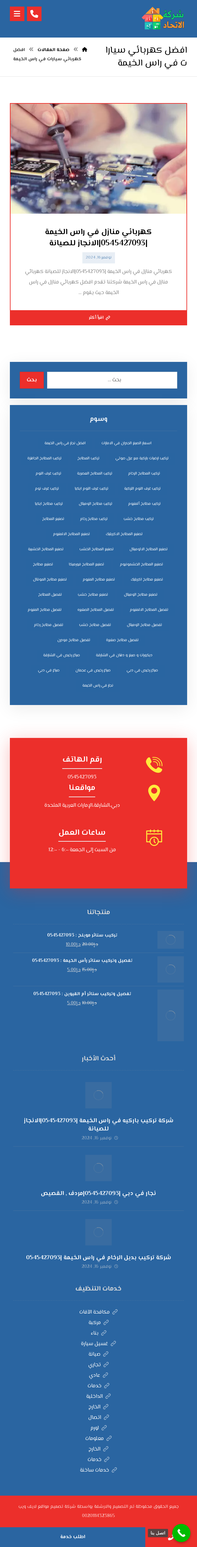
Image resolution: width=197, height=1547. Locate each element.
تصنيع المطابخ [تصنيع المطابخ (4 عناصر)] (53, 519)
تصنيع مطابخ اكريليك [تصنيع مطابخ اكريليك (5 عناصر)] (147, 580)
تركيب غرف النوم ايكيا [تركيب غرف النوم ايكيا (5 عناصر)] (91, 489)
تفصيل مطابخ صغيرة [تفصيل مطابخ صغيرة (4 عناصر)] (122, 640)
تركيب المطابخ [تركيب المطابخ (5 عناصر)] (88, 458)
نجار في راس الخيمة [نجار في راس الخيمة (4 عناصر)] (97, 686)
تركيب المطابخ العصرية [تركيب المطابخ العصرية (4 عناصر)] (94, 474)
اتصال (98, 1418)
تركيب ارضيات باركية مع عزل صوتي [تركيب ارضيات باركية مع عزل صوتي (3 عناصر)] (142, 458)
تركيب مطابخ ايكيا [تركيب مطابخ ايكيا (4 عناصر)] (49, 504)
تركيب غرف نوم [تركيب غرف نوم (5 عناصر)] (47, 489)
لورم (98, 1428)
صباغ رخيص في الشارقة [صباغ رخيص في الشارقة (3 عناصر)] (61, 655)
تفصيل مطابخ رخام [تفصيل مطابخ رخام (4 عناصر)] (48, 625)
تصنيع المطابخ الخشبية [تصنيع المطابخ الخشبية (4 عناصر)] (46, 549)
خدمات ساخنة (98, 1470)
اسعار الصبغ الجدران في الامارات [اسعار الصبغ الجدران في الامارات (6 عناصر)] (126, 443)
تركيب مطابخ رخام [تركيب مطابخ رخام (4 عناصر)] (94, 519)
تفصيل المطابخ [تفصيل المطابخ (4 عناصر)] (50, 595)
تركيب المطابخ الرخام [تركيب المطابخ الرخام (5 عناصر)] (144, 474)
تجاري (98, 1365)
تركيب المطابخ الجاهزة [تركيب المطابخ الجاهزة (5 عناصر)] (44, 458)
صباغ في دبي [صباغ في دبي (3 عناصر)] (49, 670)
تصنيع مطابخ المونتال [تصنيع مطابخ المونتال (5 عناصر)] (50, 580)
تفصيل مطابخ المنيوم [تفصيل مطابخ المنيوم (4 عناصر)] (45, 610)
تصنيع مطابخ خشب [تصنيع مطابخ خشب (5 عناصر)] (93, 595)
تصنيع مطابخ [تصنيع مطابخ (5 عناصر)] (43, 564)
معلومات (98, 1439)
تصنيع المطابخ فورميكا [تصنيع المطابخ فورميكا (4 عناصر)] (86, 564)
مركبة (99, 1323)
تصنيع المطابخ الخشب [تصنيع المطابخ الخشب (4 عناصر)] (96, 549)
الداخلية (98, 1397)
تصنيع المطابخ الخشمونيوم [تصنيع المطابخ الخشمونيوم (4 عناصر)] (141, 564)
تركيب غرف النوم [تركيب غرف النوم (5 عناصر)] (48, 474)
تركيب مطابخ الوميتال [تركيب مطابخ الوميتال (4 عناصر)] (95, 504)
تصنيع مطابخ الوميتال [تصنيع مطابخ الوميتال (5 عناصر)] (140, 595)
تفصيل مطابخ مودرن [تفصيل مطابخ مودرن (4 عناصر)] (73, 640)
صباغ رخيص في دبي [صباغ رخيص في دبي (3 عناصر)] (142, 670)
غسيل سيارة (98, 1344)
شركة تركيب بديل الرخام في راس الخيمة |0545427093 (98, 1257)
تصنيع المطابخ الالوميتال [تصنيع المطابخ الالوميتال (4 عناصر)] (148, 549)
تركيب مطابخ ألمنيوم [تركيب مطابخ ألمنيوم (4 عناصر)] (144, 504)
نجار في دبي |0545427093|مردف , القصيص (98, 1193)
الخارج (98, 1407)
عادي (98, 1375)
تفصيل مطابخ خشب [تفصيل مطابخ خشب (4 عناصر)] (95, 625)
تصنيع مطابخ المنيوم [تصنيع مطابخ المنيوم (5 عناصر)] (99, 580)
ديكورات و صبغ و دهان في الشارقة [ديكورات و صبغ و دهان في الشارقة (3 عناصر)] (124, 655)
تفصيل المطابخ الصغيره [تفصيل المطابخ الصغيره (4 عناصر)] (95, 610)
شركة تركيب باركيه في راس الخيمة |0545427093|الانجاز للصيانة (99, 1125)
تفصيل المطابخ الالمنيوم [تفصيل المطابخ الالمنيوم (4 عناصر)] (149, 610)
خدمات (98, 1386)
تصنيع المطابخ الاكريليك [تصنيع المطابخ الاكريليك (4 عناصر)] (124, 534)
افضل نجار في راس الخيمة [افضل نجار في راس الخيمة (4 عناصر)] (65, 443)
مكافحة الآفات (98, 1312)
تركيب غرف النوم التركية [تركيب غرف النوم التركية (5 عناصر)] (142, 489)
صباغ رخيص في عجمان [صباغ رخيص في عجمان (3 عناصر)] (93, 670)
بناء (98, 1333)
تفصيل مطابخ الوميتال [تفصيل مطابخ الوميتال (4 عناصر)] (144, 625)
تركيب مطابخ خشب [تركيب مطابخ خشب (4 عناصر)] (139, 519)
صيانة (98, 1354)
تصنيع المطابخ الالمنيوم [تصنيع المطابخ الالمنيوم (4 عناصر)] (71, 534)
